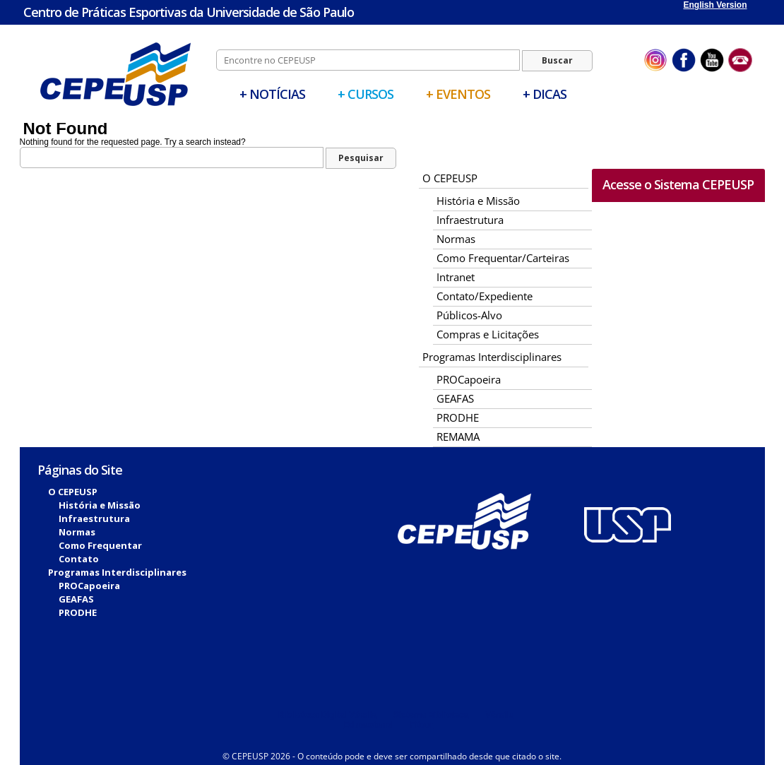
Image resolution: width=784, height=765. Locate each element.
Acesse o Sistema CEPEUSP (678, 184)
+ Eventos (458, 93)
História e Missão (478, 201)
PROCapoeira (468, 379)
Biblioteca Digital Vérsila (327, 715)
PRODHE (457, 417)
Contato (79, 558)
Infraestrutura (470, 220)
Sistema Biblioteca (431, 715)
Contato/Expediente (484, 296)
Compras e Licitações (487, 334)
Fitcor (421, 725)
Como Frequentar (100, 545)
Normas (455, 239)
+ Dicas (544, 93)
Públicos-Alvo (469, 315)
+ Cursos (365, 93)
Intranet (455, 277)
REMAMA (458, 436)
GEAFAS (455, 398)
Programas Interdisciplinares (492, 357)
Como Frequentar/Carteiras (502, 258)
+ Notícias (272, 93)
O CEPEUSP (449, 178)
